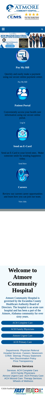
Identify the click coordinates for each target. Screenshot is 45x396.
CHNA (8, 355)
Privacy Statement (31, 355)
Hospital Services (12, 353)
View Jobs (22, 202)
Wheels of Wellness (23, 381)
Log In (22, 123)
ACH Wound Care (13, 378)
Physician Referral (29, 350)
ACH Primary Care (22, 342)
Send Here (22, 164)
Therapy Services (33, 378)
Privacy (35, 389)
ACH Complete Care (22, 322)
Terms (28, 389)
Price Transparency (23, 361)
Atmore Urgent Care (22, 335)
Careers (26, 353)
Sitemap (17, 355)
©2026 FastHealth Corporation (13, 389)
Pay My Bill (22, 82)
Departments (12, 350)
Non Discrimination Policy (23, 358)
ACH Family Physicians (22, 329)
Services (11, 370)
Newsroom (37, 353)
